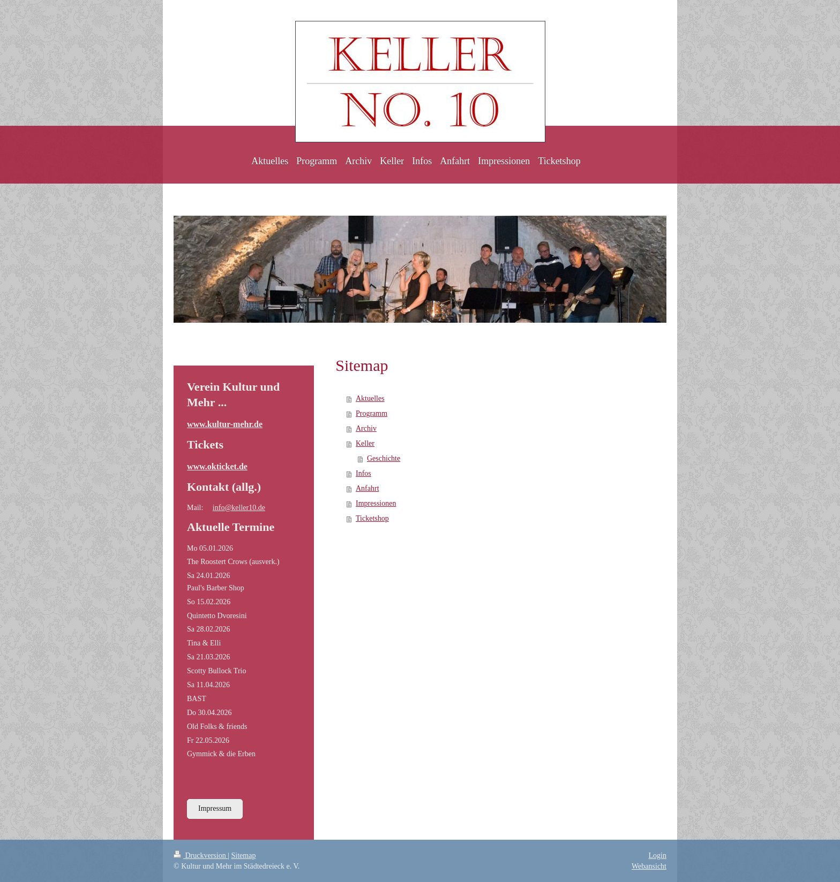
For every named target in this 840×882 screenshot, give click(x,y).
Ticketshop (372, 518)
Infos (363, 473)
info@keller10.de (239, 508)
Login (657, 855)
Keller (365, 443)
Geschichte (383, 458)
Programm (371, 413)
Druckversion (201, 855)
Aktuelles (370, 398)
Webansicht (649, 866)
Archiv (366, 428)
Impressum (214, 808)
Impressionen (376, 503)
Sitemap (243, 855)
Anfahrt (367, 488)
